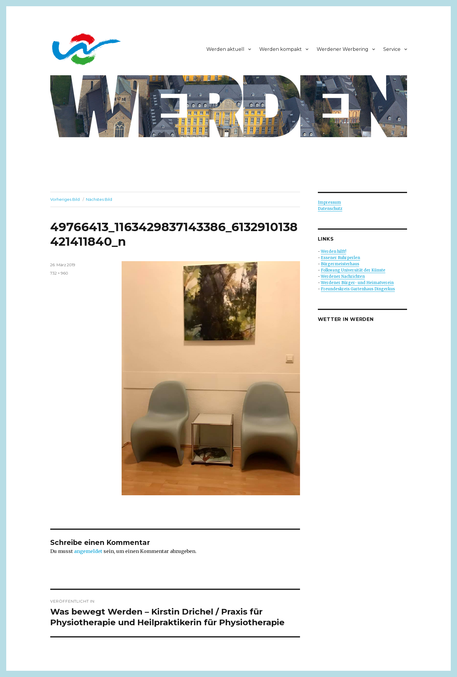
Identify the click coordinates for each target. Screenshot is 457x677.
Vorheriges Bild (65, 199)
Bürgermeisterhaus (340, 264)
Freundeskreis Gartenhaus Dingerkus (358, 289)
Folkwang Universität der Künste (353, 270)
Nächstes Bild (99, 199)
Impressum (329, 202)
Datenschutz (330, 208)
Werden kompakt (280, 49)
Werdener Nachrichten (343, 276)
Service (392, 49)
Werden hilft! (333, 251)
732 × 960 (59, 273)
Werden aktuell (225, 49)
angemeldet (88, 551)
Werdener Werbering (342, 49)
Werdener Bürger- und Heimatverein (357, 282)
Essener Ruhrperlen (340, 257)
